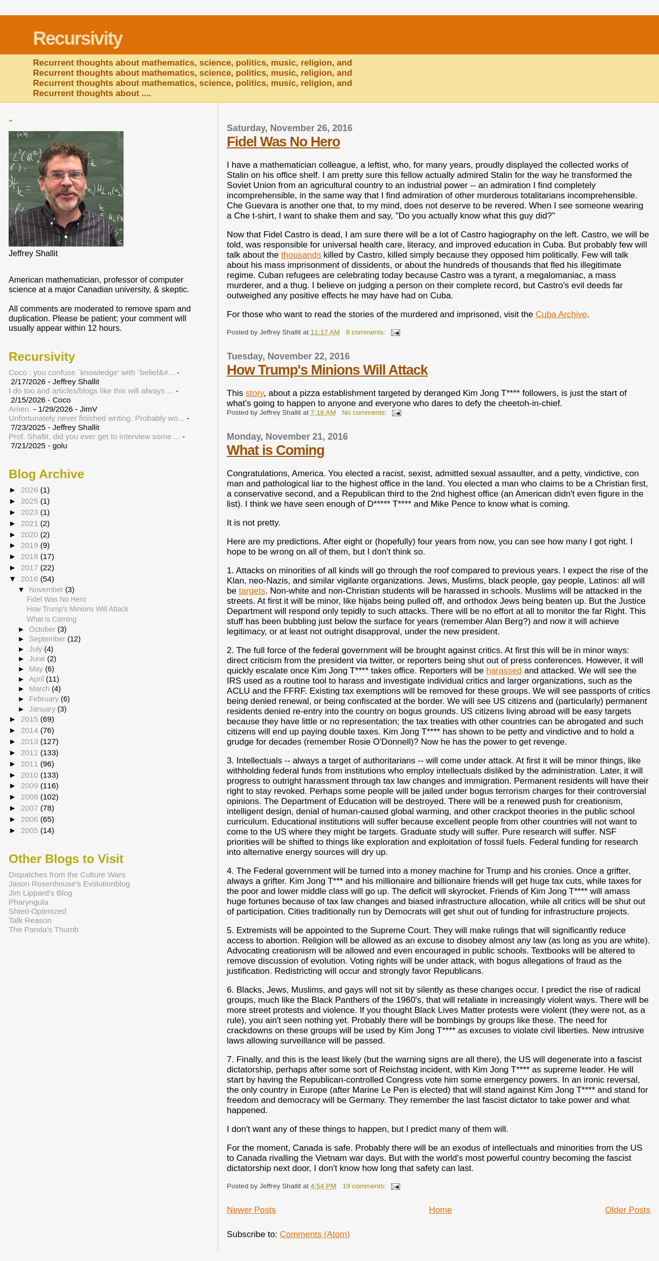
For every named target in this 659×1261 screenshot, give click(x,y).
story (255, 393)
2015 (30, 719)
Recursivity (77, 38)
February (45, 699)
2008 (30, 796)
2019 (30, 545)
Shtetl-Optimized (38, 911)
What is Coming (275, 450)
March (40, 689)
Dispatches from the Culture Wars (67, 874)
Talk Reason (30, 920)
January (43, 709)
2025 (30, 501)
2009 (30, 785)
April (37, 679)
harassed (504, 670)
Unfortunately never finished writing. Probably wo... (97, 418)
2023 (30, 512)
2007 (30, 808)
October (43, 629)
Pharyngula (28, 902)
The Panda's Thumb (44, 929)
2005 (30, 830)
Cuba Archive (561, 314)
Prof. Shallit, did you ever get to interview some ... (94, 436)
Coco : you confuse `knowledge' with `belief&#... (92, 372)
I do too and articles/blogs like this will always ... (91, 390)
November (47, 590)
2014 (30, 730)
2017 (30, 567)
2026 (30, 489)
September (48, 639)
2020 (30, 534)
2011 (30, 763)
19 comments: (364, 1186)
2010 (30, 775)
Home (440, 1210)
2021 (30, 523)
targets (252, 591)
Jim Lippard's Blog (40, 892)
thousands (301, 255)
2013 (30, 741)
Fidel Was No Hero (283, 141)
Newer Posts (251, 1210)
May (37, 669)
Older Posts (627, 1210)
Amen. (20, 409)
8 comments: (366, 332)
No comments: (365, 412)
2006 (30, 819)
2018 (30, 556)
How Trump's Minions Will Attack (327, 370)
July (36, 649)
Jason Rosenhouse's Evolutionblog (69, 883)
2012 (30, 752)
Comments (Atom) (315, 1234)
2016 (30, 578)
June (38, 659)
